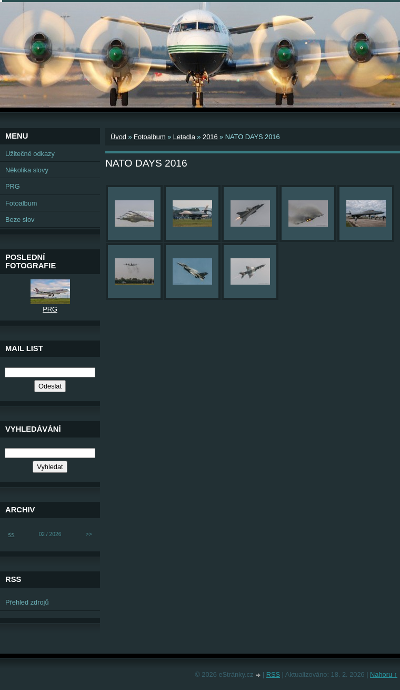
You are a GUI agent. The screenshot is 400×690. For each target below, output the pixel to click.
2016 (210, 137)
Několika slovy (26, 170)
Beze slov (19, 219)
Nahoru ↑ (383, 674)
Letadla (184, 137)
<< (11, 534)
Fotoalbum (149, 137)
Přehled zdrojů (27, 602)
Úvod (118, 137)
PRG (12, 186)
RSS (273, 674)
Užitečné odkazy (30, 154)
